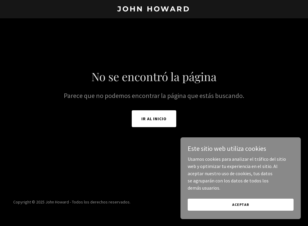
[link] (153, 10)
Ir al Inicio (154, 118)
